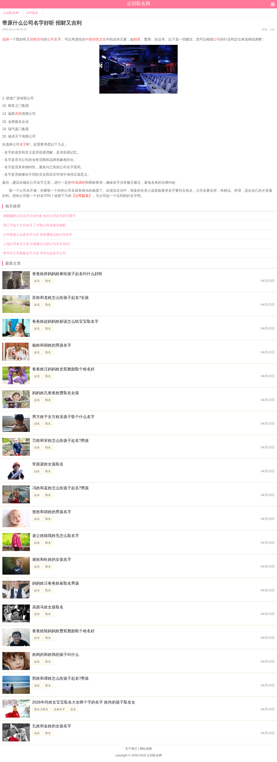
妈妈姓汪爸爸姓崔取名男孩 (55, 583)
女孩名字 (59, 709)
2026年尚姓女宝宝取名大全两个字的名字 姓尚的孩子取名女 (83, 702)
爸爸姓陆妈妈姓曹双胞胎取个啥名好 (63, 631)
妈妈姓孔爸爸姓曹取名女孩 (55, 393)
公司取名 (32, 13)
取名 (48, 280)
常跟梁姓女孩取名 (47, 464)
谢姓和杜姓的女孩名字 (51, 559)
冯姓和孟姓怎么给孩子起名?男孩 (60, 488)
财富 (137, 39)
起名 (37, 280)
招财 (33, 39)
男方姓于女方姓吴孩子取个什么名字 (63, 417)
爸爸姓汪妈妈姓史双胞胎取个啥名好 (63, 369)
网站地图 (146, 748)
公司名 (52, 39)
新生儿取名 (41, 709)
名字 (22, 144)
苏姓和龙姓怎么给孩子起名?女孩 (60, 297)
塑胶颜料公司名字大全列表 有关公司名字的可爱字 (39, 216)
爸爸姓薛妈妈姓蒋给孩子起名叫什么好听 (67, 274)
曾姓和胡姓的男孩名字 (51, 512)
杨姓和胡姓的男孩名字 (51, 345)
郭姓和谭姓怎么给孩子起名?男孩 (60, 678)
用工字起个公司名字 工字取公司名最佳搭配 (34, 225)
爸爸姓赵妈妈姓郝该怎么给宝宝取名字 (65, 321)
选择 (5, 39)
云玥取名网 (10, 13)
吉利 (40, 39)
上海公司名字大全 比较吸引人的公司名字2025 (36, 244)
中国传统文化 (95, 39)
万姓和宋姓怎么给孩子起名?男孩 (60, 440)
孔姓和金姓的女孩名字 (51, 726)
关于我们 (131, 748)
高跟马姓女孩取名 (47, 607)
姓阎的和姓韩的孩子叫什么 (55, 654)
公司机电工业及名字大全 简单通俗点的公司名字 (37, 234)
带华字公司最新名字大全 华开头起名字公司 (34, 253)
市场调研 (78, 182)
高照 (18, 113)
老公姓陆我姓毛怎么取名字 (55, 535)
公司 (216, 39)
